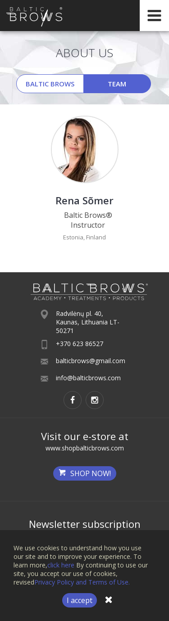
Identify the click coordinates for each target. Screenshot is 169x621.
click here (60, 565)
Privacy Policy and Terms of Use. (82, 582)
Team (117, 83)
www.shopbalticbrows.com (85, 448)
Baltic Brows (50, 83)
